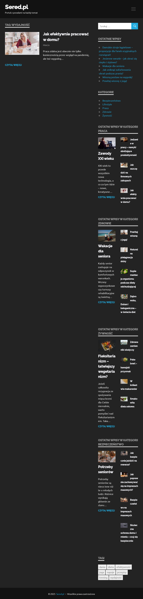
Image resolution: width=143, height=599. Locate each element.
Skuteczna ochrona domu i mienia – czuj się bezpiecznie (129, 532)
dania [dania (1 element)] (102, 565)
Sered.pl (17, 6)
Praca (46, 45)
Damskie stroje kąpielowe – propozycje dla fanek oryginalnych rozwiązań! (117, 51)
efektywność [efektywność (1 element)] (123, 565)
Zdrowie (106, 111)
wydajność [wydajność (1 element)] (116, 576)
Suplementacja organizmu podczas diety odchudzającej (129, 279)
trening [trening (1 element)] (103, 576)
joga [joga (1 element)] (101, 571)
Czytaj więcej (13, 65)
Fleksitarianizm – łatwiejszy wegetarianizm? (106, 365)
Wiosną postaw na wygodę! (117, 77)
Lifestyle (107, 104)
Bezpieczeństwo (111, 100)
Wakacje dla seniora (113, 65)
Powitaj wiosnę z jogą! (115, 80)
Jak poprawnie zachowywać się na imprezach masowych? (129, 482)
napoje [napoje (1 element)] (110, 571)
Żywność (107, 115)
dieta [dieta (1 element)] (111, 565)
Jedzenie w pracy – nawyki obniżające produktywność (129, 147)
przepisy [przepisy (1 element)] (121, 571)
